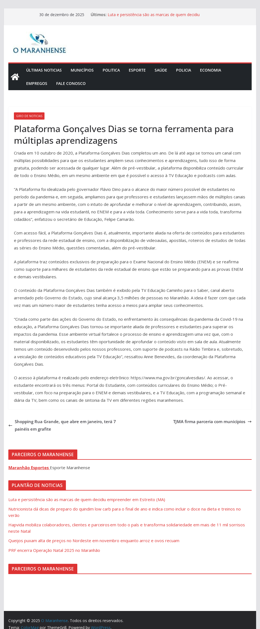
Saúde (161, 70)
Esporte (137, 70)
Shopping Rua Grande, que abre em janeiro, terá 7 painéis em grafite (62, 425)
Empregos (36, 83)
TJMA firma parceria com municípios (212, 421)
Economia (210, 70)
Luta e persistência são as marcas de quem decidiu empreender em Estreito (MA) (154, 17)
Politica (111, 70)
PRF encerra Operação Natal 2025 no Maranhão (54, 550)
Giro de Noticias (29, 116)
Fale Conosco (71, 83)
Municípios (82, 70)
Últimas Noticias (44, 70)
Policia (183, 70)
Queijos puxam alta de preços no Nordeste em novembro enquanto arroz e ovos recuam (93, 540)
